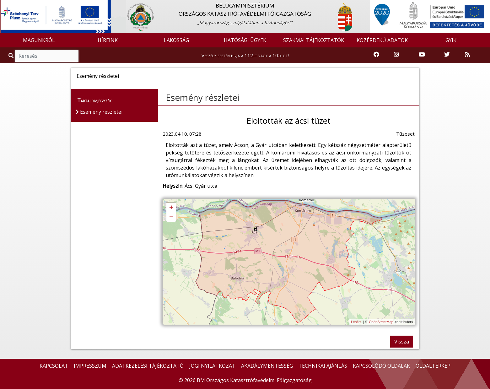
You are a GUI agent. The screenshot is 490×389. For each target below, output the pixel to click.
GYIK (450, 40)
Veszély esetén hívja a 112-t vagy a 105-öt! (245, 55)
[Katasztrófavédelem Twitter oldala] (447, 54)
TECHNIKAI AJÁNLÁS (323, 365)
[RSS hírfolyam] (467, 54)
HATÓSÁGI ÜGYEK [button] (245, 40)
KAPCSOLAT (54, 365)
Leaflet (356, 322)
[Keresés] (46, 56)
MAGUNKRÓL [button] (39, 40)
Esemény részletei (203, 97)
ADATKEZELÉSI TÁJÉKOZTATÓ (148, 365)
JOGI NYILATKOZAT (212, 365)
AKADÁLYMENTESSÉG (267, 365)
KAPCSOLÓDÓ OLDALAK (381, 365)
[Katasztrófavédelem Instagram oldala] (396, 54)
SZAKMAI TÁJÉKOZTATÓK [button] (313, 40)
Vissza (401, 341)
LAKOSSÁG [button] (176, 40)
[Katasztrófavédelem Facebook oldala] (376, 54)
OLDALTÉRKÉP (433, 365)
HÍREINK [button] (108, 40)
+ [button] (171, 207)
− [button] (171, 217)
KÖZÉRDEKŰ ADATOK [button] (382, 40)
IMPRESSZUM (90, 365)
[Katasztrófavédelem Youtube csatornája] (422, 54)
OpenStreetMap (381, 322)
